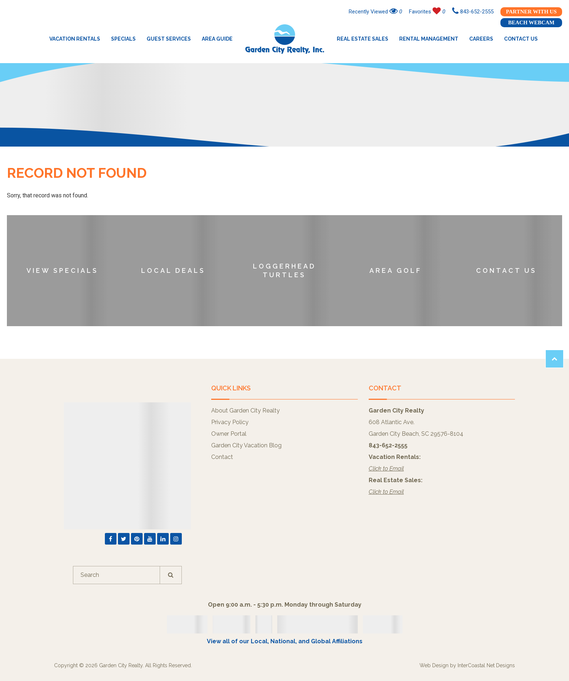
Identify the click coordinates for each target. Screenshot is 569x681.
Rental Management (428, 39)
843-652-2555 (473, 11)
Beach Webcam (531, 22)
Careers (481, 39)
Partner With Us (531, 12)
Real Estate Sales (362, 39)
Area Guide (217, 39)
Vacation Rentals (74, 39)
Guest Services (169, 39)
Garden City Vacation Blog (246, 445)
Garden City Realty (284, 39)
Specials (123, 39)
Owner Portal (228, 433)
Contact (222, 457)
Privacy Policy (230, 422)
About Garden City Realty (245, 410)
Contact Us (521, 39)
